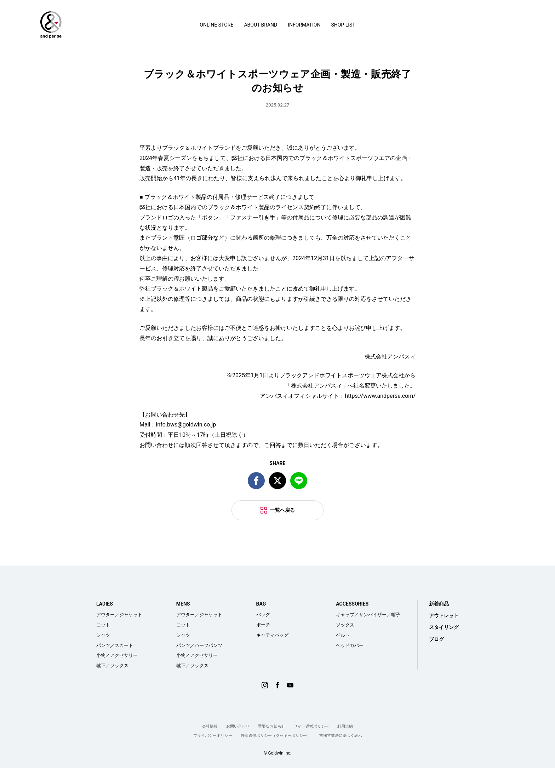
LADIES (104, 604)
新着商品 (439, 604)
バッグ (263, 614)
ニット (103, 624)
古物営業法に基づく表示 (340, 735)
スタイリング (444, 627)
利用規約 (345, 726)
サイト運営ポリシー (311, 726)
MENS (183, 604)
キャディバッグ (272, 635)
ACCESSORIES (352, 604)
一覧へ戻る (282, 510)
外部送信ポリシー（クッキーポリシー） (276, 735)
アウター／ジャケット (119, 614)
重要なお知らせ (271, 726)
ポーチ (263, 624)
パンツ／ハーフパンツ (199, 645)
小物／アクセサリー (117, 655)
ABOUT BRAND (260, 25)
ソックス (345, 624)
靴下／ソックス (112, 665)
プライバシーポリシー (212, 735)
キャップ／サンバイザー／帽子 (368, 614)
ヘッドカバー (350, 645)
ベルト (343, 635)
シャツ (103, 635)
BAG (261, 604)
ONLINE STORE (216, 25)
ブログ (436, 639)
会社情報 (210, 726)
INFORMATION (304, 25)
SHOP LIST (343, 25)
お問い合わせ (238, 726)
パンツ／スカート (114, 645)
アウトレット (444, 615)
